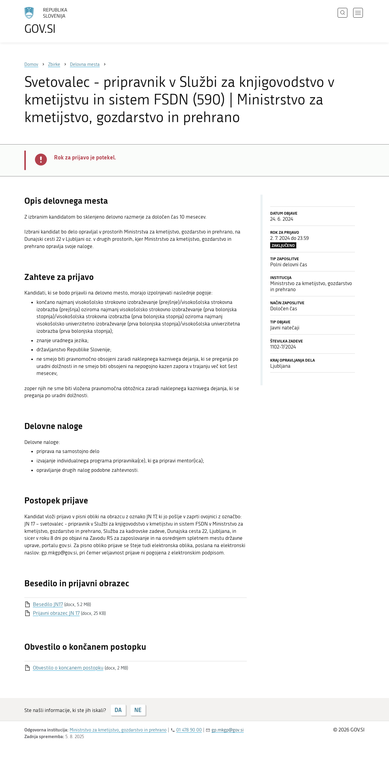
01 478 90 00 (189, 730)
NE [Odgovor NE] (137, 710)
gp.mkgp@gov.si (228, 730)
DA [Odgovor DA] (118, 710)
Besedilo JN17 (48, 604)
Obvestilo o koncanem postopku (68, 668)
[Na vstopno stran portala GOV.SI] (62, 20)
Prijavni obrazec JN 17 (56, 613)
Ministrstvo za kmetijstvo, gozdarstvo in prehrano (118, 730)
